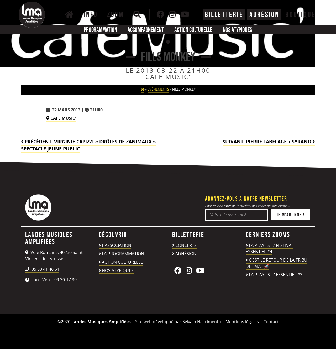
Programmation (100, 29)
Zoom (115, 14)
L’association (116, 245)
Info (91, 14)
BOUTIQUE (300, 14)
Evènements (158, 89)
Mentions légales (242, 322)
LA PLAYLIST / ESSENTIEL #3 (275, 275)
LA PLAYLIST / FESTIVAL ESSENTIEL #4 (269, 248)
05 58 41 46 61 (42, 269)
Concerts (186, 245)
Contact (271, 322)
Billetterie (224, 14)
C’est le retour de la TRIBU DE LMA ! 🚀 (276, 263)
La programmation (123, 254)
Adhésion (185, 254)
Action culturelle (193, 29)
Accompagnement (146, 29)
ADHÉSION (264, 14)
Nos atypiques (237, 29)
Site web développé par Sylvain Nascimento (178, 322)
